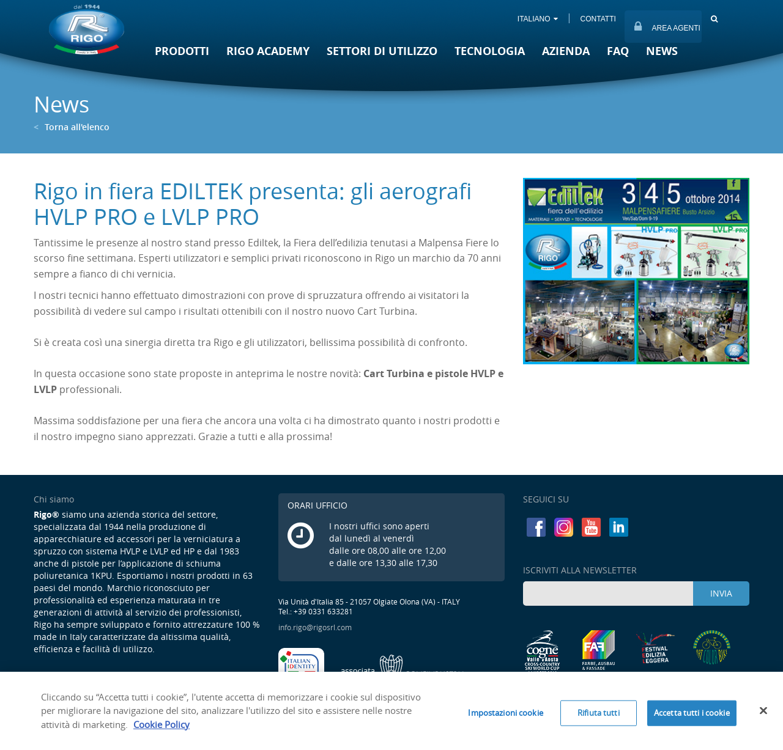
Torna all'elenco (71, 127)
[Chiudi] (763, 714)
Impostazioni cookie (505, 716)
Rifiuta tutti (598, 716)
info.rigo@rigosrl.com (315, 627)
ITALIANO (537, 19)
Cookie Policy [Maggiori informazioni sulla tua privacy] (161, 728)
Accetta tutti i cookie (692, 716)
